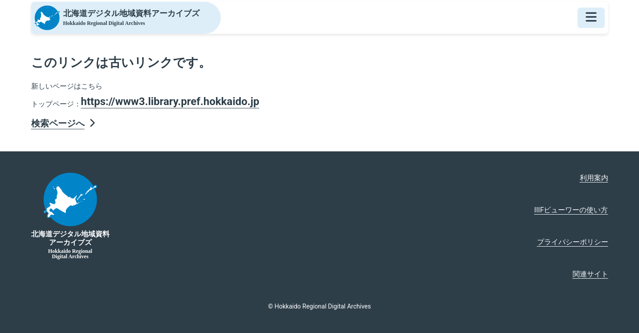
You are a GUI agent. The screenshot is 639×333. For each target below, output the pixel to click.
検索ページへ (64, 123)
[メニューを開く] (591, 18)
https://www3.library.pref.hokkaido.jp (170, 101)
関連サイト (590, 274)
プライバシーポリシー (572, 242)
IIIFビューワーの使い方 (571, 210)
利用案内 (594, 178)
